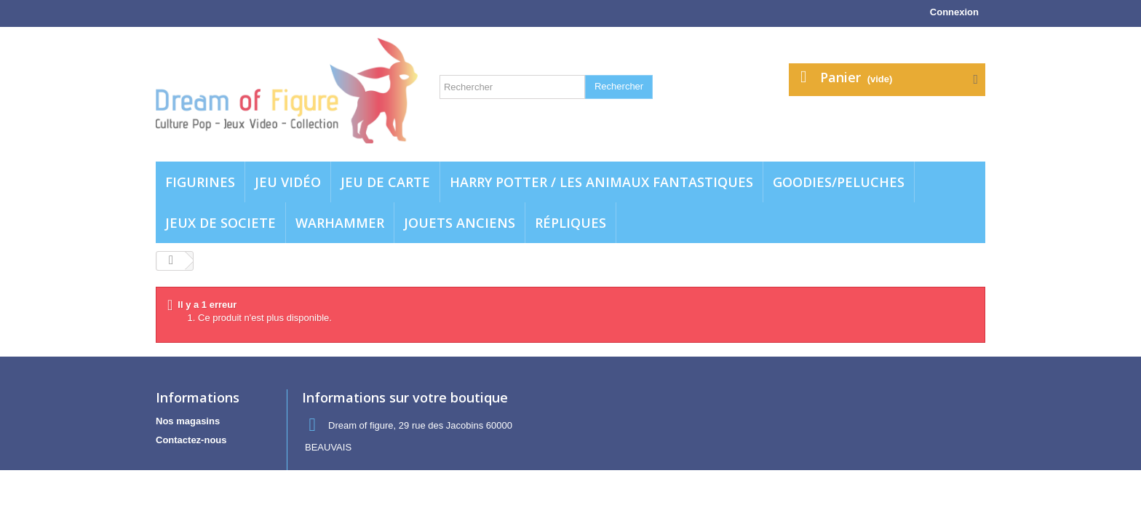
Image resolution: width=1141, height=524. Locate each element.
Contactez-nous (191, 439)
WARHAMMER (339, 222)
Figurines (200, 182)
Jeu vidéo (288, 182)
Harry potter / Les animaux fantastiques (601, 182)
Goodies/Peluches (839, 182)
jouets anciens (459, 222)
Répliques (570, 222)
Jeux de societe (220, 222)
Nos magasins (188, 421)
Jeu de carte (385, 182)
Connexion (954, 12)
